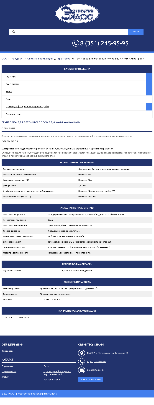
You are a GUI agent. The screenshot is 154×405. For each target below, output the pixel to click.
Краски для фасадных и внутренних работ (27, 106)
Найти (136, 32)
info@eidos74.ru (95, 370)
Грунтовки (11, 76)
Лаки (8, 99)
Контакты (7, 351)
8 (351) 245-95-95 (96, 361)
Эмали (9, 91)
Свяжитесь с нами (91, 344)
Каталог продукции (77, 69)
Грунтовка (64, 58)
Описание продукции (40, 58)
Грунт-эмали (12, 84)
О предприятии (12, 344)
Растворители (13, 114)
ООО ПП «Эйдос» (12, 58)
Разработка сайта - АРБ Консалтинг (134, 401)
